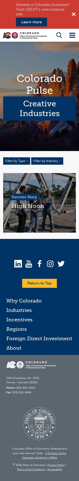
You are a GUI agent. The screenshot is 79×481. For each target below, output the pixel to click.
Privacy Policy (55, 465)
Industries (19, 310)
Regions (16, 329)
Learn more (31, 22)
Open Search (59, 35)
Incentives (19, 320)
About (13, 348)
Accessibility (54, 469)
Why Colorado (24, 301)
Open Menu (72, 35)
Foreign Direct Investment (39, 338)
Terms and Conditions (31, 469)
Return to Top (39, 283)
